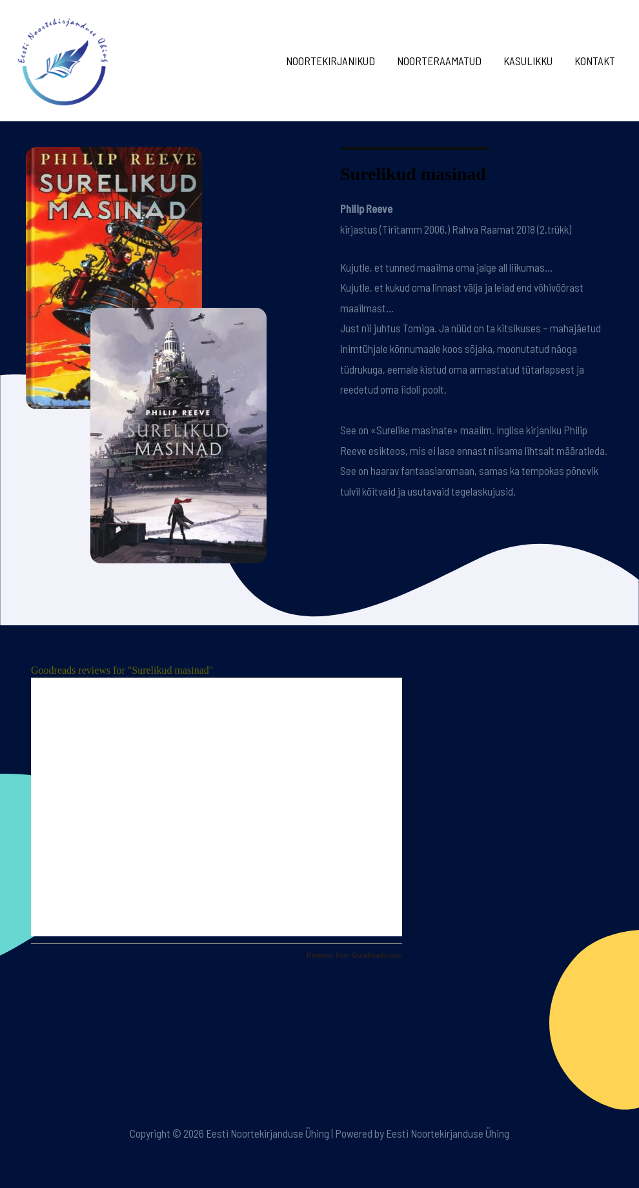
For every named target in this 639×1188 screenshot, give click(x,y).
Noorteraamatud (439, 60)
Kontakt (594, 60)
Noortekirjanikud (330, 60)
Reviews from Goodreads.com (354, 955)
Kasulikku (528, 60)
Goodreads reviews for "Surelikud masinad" (122, 670)
